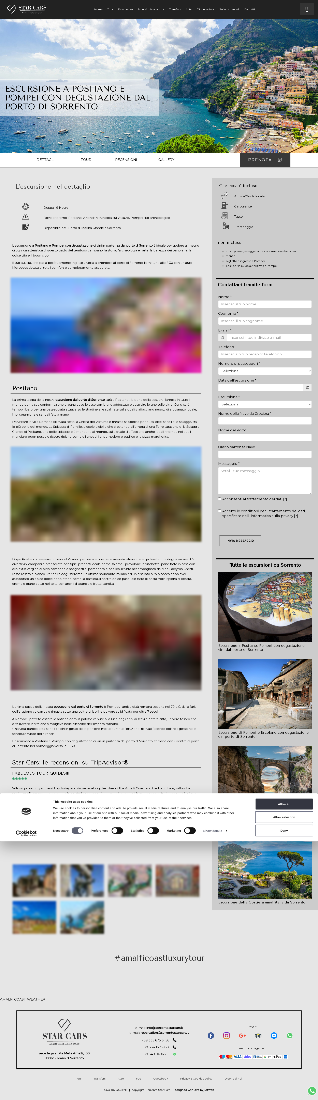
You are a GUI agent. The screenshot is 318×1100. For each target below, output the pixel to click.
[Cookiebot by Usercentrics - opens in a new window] (26, 1092)
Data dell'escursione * (237, 380)
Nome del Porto (232, 430)
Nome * (225, 297)
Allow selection (284, 1076)
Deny (284, 1089)
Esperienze (125, 9)
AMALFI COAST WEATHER (22, 999)
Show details (212, 1089)
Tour (110, 9)
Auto (189, 9)
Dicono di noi (205, 9)
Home (98, 9)
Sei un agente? (229, 9)
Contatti (249, 9)
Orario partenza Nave (236, 447)
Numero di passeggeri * (239, 363)
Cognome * (228, 313)
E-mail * (225, 330)
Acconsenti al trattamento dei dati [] (252, 499)
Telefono (226, 347)
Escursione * (229, 397)
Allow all (284, 1062)
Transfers (175, 9)
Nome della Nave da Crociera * (244, 414)
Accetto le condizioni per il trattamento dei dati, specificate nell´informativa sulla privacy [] (262, 513)
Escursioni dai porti (151, 9)
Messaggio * (229, 464)
